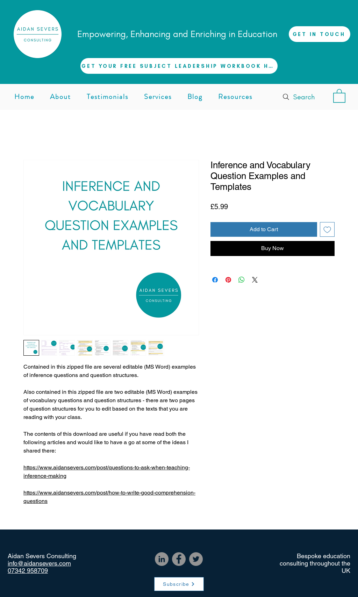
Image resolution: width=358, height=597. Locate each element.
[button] (179, 66)
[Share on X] (255, 280)
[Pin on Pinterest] (228, 280)
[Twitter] (196, 559)
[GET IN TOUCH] (319, 34)
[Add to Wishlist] (327, 229)
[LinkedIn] (162, 559)
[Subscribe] (179, 584)
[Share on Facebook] (215, 280)
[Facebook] (179, 559)
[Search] (298, 97)
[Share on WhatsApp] (241, 280)
